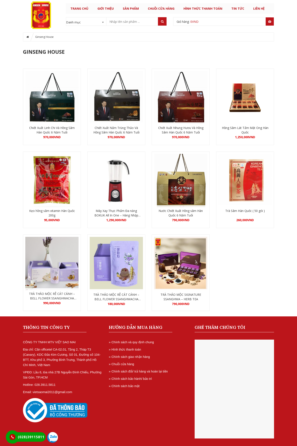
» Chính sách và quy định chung (131, 342)
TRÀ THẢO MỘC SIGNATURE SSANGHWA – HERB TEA (181, 297)
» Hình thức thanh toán (125, 349)
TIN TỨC (237, 8)
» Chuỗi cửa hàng (121, 364)
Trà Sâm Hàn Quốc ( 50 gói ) (245, 211)
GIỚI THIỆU (105, 8)
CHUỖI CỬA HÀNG (161, 8)
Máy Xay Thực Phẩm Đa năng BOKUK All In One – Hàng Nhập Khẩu (116, 213)
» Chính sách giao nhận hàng (129, 357)
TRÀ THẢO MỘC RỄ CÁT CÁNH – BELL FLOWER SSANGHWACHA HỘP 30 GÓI (52, 296)
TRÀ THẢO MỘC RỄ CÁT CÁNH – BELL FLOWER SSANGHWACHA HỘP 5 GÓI (116, 297)
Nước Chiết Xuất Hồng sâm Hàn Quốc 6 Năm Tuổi (181, 213)
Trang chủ (79, 8)
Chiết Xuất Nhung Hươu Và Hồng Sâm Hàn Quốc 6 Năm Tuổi (180, 130)
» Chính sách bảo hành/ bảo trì (130, 378)
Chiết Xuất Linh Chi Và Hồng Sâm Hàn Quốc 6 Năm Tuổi (52, 130)
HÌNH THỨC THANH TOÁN (202, 8)
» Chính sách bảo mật (124, 386)
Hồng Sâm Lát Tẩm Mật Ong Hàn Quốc (245, 130)
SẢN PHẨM (131, 8)
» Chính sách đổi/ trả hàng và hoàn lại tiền (138, 371)
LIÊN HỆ (259, 8)
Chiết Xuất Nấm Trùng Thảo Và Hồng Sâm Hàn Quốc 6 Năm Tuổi (116, 130)
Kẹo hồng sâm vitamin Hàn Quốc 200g (52, 213)
